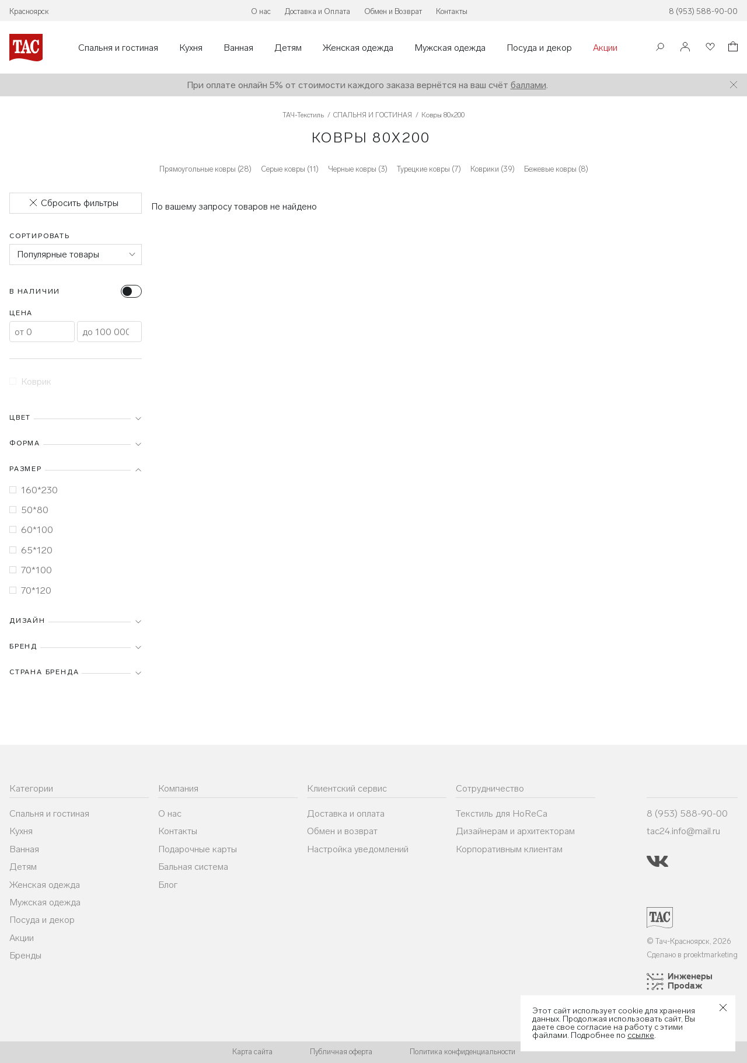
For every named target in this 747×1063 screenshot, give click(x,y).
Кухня (191, 48)
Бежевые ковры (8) (556, 169)
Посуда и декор (539, 48)
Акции (605, 48)
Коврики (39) (492, 169)
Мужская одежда (450, 48)
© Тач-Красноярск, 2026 (689, 941)
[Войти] (685, 47)
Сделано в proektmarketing (692, 954)
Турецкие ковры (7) (429, 169)
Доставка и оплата (346, 813)
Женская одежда (358, 48)
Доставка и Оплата (317, 11)
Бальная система (193, 866)
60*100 (31, 529)
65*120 (31, 550)
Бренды (25, 955)
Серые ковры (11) (290, 169)
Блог (167, 884)
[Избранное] (709, 47)
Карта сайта (252, 1051)
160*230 (33, 490)
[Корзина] (732, 48)
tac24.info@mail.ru (683, 831)
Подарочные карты (197, 849)
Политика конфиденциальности (462, 1051)
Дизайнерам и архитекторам (515, 831)
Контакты (451, 11)
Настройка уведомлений (358, 849)
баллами (528, 84)
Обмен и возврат (342, 831)
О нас (261, 11)
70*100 (30, 570)
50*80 (28, 509)
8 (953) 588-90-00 (703, 11)
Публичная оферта (341, 1051)
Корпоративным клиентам (509, 849)
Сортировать (39, 235)
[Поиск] (660, 48)
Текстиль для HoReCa (501, 813)
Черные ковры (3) (358, 169)
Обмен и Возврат (393, 11)
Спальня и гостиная (118, 48)
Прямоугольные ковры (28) (205, 169)
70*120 (30, 590)
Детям (288, 48)
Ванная (238, 48)
